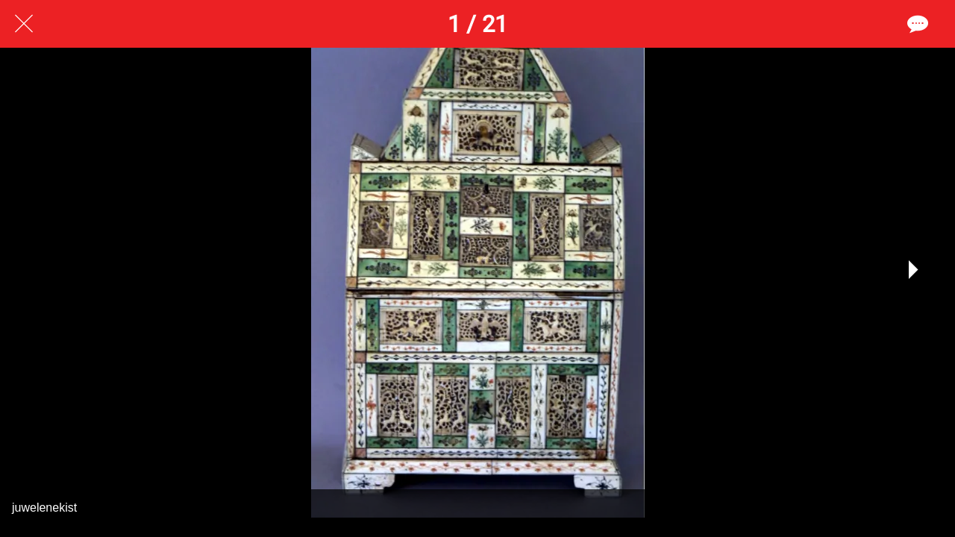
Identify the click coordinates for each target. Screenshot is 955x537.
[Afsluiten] (24, 24)
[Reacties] (916, 24)
